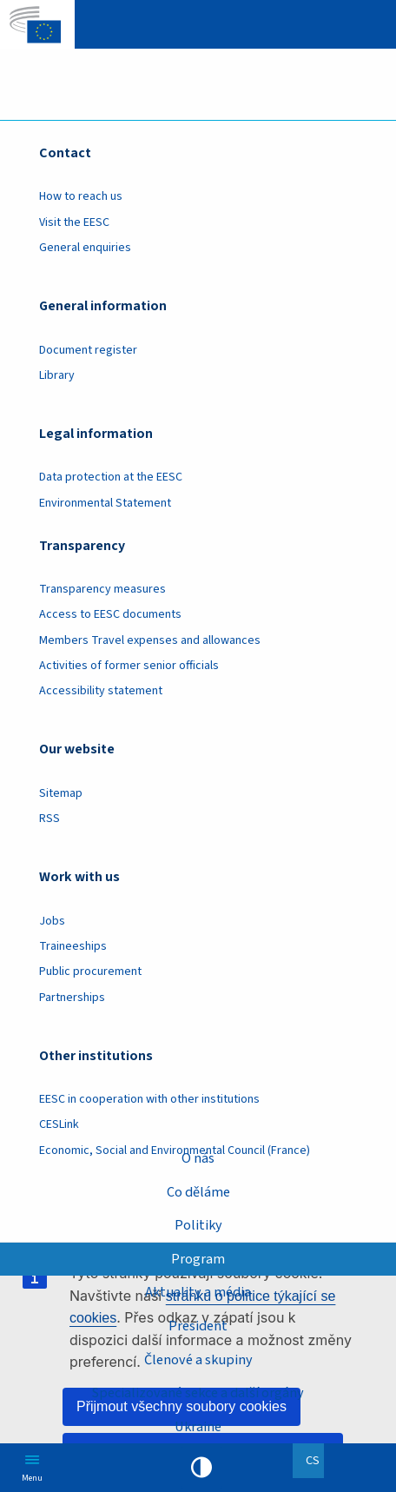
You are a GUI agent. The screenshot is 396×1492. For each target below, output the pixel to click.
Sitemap (60, 793)
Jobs (52, 921)
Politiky (198, 1225)
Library (57, 375)
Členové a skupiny (198, 1359)
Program (198, 1259)
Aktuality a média (198, 1292)
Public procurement (90, 971)
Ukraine (198, 1426)
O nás (198, 1158)
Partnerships (72, 997)
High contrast (201, 1468)
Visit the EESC (74, 222)
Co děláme (198, 1192)
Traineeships (73, 946)
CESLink (59, 1124)
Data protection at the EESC (110, 477)
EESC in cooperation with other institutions (149, 1099)
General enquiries (85, 247)
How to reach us (80, 196)
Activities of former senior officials (129, 665)
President (198, 1326)
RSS (49, 818)
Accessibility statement (100, 691)
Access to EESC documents (110, 614)
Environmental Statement (105, 503)
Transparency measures (102, 589)
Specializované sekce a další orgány (198, 1392)
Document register (88, 350)
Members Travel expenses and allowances (150, 640)
